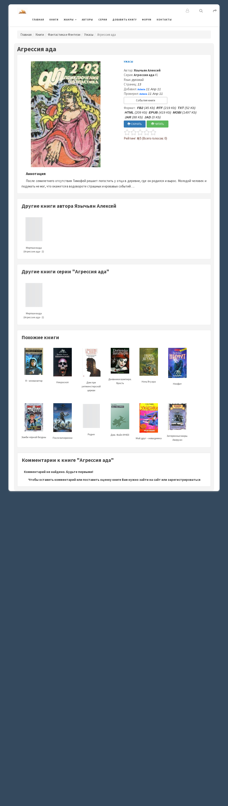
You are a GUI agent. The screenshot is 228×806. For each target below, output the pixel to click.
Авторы (87, 19)
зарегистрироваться (184, 480)
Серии (102, 19)
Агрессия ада (144, 75)
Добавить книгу (124, 19)
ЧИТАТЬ (157, 124)
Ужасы (88, 34)
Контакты (164, 19)
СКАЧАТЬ (134, 124)
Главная (38, 19)
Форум (146, 19)
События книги (145, 100)
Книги (54, 19)
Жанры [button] (69, 19)
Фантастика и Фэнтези (64, 34)
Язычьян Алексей (147, 70)
